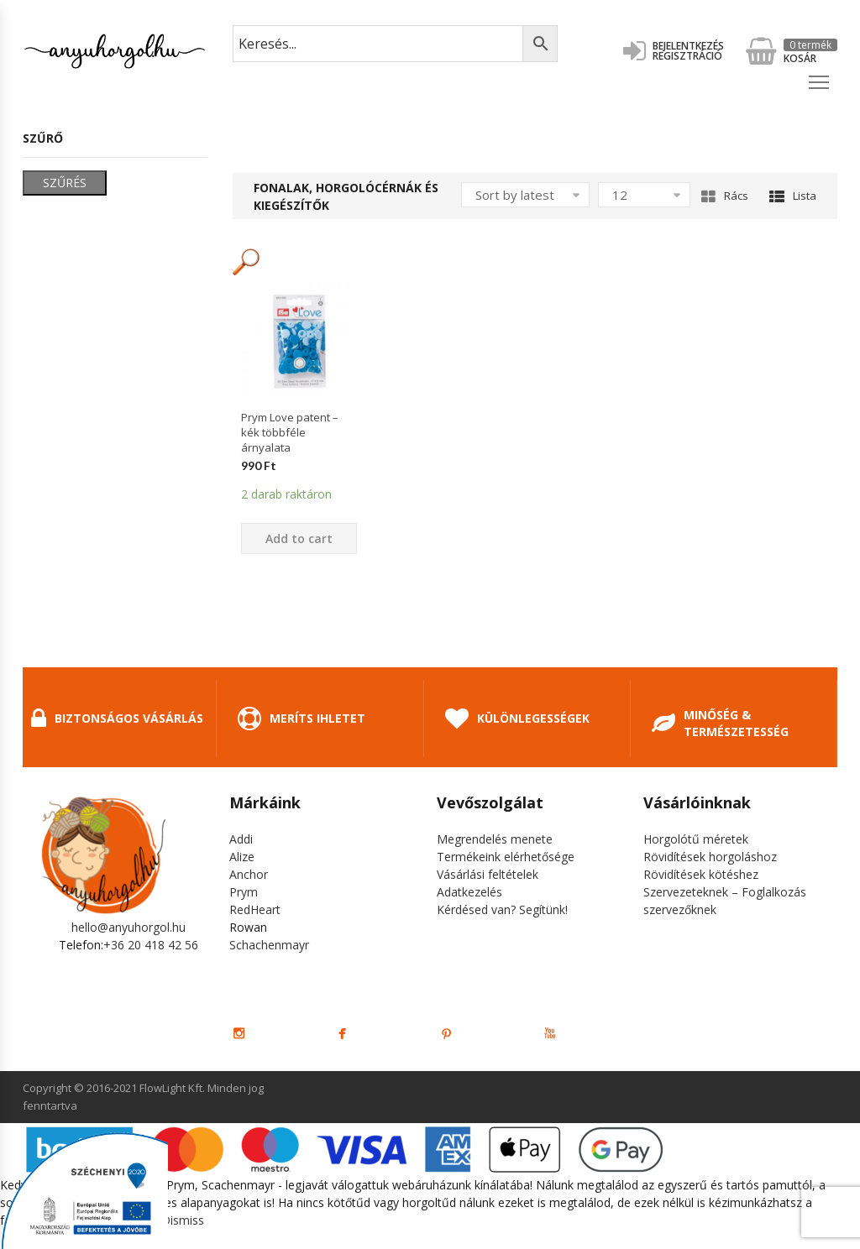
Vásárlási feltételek (487, 874)
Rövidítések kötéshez (700, 874)
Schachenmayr (269, 945)
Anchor (248, 874)
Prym (243, 892)
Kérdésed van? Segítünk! (502, 909)
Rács (724, 195)
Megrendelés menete (495, 839)
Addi (241, 839)
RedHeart (255, 909)
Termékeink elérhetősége (505, 857)
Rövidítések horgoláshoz (710, 857)
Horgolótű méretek (695, 839)
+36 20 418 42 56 (150, 945)
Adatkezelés (469, 892)
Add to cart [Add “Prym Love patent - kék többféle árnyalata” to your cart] (299, 538)
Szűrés (65, 183)
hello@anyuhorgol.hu (128, 927)
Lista (792, 195)
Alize (241, 857)
